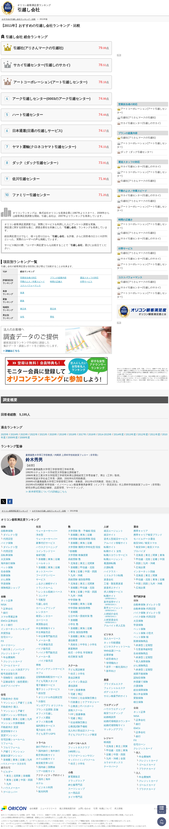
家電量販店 (74, 776)
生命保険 (5, 571)
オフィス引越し (44, 713)
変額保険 (138, 698)
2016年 (92, 434)
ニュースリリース (48, 808)
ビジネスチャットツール (117, 646)
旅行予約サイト (44, 746)
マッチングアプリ (113, 729)
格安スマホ (153, 547)
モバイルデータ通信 (144, 538)
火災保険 (5, 559)
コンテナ (43, 595)
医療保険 (5, 575)
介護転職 (108, 567)
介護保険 (138, 685)
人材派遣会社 (111, 620)
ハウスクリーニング (47, 547)
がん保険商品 (140, 665)
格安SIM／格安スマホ (145, 543)
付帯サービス (86, 281)
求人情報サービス (113, 591)
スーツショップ (76, 788)
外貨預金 (5, 633)
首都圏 (6, 719)
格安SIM (140, 547)
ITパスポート (87, 706)
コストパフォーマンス (30, 285)
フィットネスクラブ (79, 747)
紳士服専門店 (75, 784)
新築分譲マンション (11, 755)
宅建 (73, 694)
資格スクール (75, 710)
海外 (48, 779)
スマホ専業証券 (9, 616)
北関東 (17, 775)
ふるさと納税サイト (47, 583)
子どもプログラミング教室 (82, 734)
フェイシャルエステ (114, 688)
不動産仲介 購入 (9, 706)
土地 (29, 702)
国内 (40, 779)
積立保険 (138, 702)
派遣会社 (108, 579)
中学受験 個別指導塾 (79, 608)
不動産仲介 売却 (9, 698)
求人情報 (118, 808)
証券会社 (8, 608)
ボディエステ (111, 692)
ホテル (39, 783)
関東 (125, 746)
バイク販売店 (43, 648)
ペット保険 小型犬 (143, 633)
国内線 (42, 767)
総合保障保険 (140, 690)
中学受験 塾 (74, 599)
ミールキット (43, 563)
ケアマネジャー (90, 702)
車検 (38, 664)
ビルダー (8, 771)
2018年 (72, 434)
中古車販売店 (43, 632)
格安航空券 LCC (44, 763)
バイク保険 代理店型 (144, 616)
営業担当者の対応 (28, 278)
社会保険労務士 (88, 698)
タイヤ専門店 (75, 797)
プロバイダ (139, 551)
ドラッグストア (76, 780)
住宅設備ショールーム (13, 739)
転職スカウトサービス (116, 555)
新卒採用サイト (112, 602)
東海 (15, 719)
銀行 (5, 612)
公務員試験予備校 (77, 726)
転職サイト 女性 (112, 551)
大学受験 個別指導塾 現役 (82, 538)
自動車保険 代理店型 (144, 608)
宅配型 (42, 599)
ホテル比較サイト (45, 758)
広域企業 (140, 567)
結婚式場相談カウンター (117, 721)
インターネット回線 (144, 571)
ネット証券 (7, 600)
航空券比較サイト (45, 755)
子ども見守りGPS (45, 733)
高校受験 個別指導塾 (79, 579)
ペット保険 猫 (141, 637)
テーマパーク (111, 766)
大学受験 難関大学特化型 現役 (84, 547)
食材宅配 (41, 555)
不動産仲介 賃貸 (9, 727)
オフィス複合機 (44, 721)
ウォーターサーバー (47, 530)
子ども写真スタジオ (47, 681)
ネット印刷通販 (112, 642)
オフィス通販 (43, 717)
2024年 (14, 434)
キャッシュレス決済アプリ (15, 669)
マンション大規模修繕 (13, 723)
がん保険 (5, 579)
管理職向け (112, 663)
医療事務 (80, 690)
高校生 (74, 644)
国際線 (51, 767)
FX (2, 641)
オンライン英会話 (77, 681)
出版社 (42, 701)
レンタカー (42, 612)
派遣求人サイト (112, 587)
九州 (29, 719)
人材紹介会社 (111, 614)
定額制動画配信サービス (49, 677)
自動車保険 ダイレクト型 (146, 604)
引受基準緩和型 (144, 649)
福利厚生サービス (45, 725)
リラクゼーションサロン (81, 755)
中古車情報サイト (45, 628)
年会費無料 (9, 657)
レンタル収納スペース (50, 591)
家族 (22, 301)
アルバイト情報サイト (116, 543)
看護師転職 (110, 563)
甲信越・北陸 (87, 567)
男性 (52, 317)
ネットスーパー (44, 571)
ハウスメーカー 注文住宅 (13, 763)
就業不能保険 (140, 673)
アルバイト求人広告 (114, 625)
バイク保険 (7, 543)
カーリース (42, 620)
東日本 (23, 309)
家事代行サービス (45, 543)
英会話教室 (74, 677)
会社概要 (34, 808)
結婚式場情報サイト (114, 725)
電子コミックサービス (48, 689)
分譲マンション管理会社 (14, 715)
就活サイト (110, 534)
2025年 (5, 434)
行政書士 (75, 702)
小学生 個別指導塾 (78, 632)
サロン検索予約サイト (116, 696)
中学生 (83, 644)
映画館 (107, 742)
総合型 (42, 693)
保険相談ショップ (10, 587)
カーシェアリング (45, 608)
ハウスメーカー (11, 788)
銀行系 (6, 649)
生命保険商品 (140, 653)
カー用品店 (74, 792)
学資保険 (5, 583)
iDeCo (136, 728)
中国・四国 (27, 779)
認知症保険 (139, 677)
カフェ (39, 672)
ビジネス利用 (45, 787)
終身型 (139, 645)
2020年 (53, 434)
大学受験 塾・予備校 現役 (82, 530)
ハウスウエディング (114, 709)
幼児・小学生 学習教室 (80, 652)
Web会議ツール (112, 650)
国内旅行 (43, 750)
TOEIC (74, 698)
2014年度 (119, 434)
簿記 (80, 694)
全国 (123, 758)
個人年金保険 (140, 694)
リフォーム (7, 743)
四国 (138, 563)
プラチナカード (147, 768)
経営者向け (112, 658)
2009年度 (13, 437)
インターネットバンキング (15, 629)
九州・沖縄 (76, 575)
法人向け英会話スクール (81, 730)
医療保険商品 (140, 641)
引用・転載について (102, 808)
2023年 (24, 434)
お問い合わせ (84, 808)
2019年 (63, 434)
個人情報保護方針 (67, 808)
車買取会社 (42, 624)
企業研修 (108, 654)
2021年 (43, 434)
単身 (22, 293)
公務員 (74, 706)
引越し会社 (42, 604)
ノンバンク (19, 649)
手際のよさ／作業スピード (32, 281)
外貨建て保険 (140, 681)
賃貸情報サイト (9, 731)
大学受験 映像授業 (78, 555)
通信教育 (73, 640)
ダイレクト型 (10, 534)
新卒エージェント (113, 608)
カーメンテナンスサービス (50, 669)
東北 (8, 775)
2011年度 (155, 434)
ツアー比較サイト (45, 771)
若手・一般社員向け (117, 666)
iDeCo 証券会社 (9, 620)
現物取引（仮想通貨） (15, 677)
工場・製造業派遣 (113, 583)
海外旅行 (55, 750)
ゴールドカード (11, 665)
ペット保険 (7, 567)
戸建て (21, 702)
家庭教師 (73, 648)
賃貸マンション (9, 735)
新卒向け (111, 671)
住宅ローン (7, 637)
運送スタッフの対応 (89, 278)
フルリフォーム (11, 747)
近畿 (22, 719)
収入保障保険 (143, 661)
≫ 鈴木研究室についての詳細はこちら (46, 491)
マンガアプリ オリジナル (49, 705)
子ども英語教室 (76, 669)
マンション (9, 702)
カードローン (8, 645)
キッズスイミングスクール (81, 760)
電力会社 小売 (43, 729)
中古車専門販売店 (48, 636)
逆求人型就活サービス (116, 538)
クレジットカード (10, 653)
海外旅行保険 (8, 563)
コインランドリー (45, 551)
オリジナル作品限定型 (50, 697)
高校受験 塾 (74, 559)
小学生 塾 (73, 624)
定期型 (149, 645)
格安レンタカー (44, 616)
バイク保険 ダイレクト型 (146, 612)
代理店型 (8, 538)
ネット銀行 (7, 624)
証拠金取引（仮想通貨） (16, 681)
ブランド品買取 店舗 (47, 709)
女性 (22, 317)
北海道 (74, 563)
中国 (162, 559)
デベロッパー (10, 792)
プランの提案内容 (58, 278)
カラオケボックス (113, 762)
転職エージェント (113, 559)
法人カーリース (112, 638)
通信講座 (73, 685)
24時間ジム (74, 751)
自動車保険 (7, 530)
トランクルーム (44, 587)
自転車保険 (7, 555)
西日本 (53, 309)
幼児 (73, 673)
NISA (3, 604)
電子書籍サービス (45, 685)
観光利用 (43, 791)
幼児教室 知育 (75, 656)
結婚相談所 (110, 717)
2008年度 (25, 437)
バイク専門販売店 (48, 652)
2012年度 (143, 434)
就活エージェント (113, 530)
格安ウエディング (113, 713)
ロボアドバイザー (10, 685)
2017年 (82, 434)
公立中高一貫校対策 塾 (80, 616)
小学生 (93, 644)
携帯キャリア (140, 530)
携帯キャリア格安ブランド (147, 534)
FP (72, 690)
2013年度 (131, 434)
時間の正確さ (56, 281)
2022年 (34, 434)
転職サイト (110, 547)
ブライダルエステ (113, 684)
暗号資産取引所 (9, 673)
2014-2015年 (105, 434)
